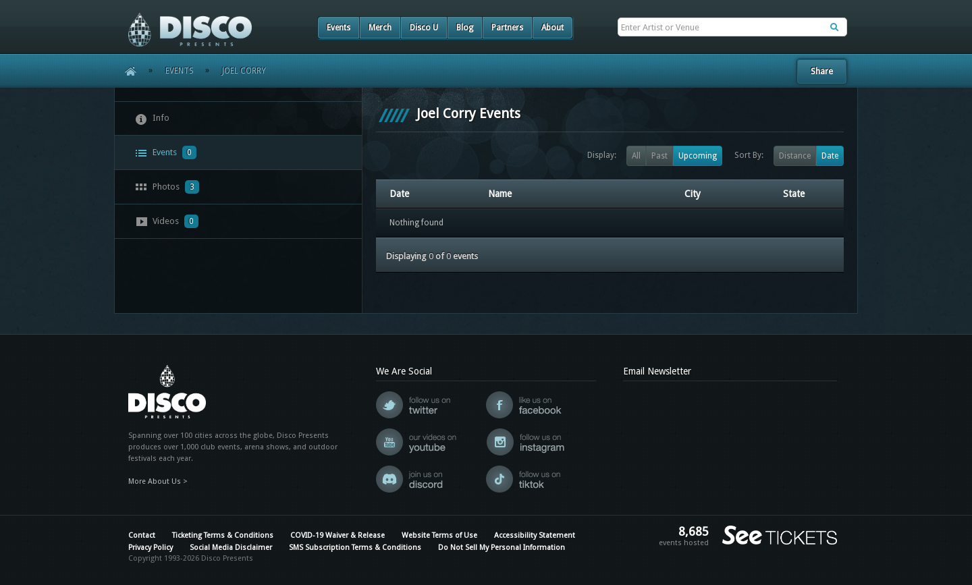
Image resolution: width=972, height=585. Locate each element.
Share (822, 71)
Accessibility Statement (534, 535)
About (552, 27)
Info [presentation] (152, 119)
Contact (141, 535)
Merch (380, 27)
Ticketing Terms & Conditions (222, 535)
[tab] (238, 118)
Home (126, 71)
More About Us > (158, 481)
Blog (464, 27)
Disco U (424, 27)
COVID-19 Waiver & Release (337, 535)
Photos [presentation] (167, 187)
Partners (507, 27)
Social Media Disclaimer (231, 547)
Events (338, 27)
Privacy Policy (150, 547)
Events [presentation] (165, 152)
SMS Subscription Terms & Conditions (355, 547)
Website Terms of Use (439, 535)
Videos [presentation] (166, 221)
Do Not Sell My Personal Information (501, 547)
